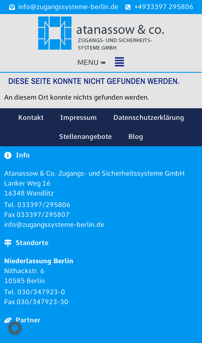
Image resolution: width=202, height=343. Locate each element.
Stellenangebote (85, 137)
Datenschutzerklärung (148, 117)
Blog (135, 137)
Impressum (78, 117)
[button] (101, 63)
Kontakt (30, 117)
